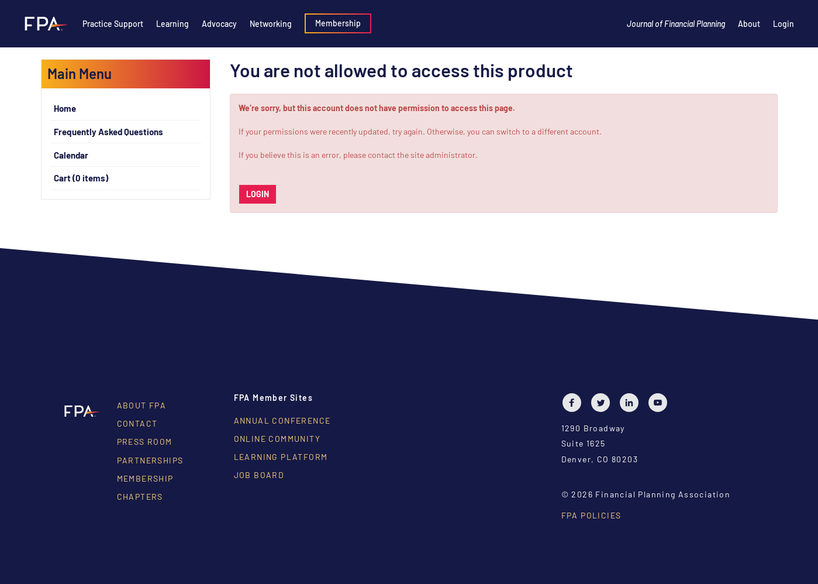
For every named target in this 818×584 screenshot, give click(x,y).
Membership (338, 23)
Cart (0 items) (81, 178)
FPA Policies (591, 515)
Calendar (71, 155)
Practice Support (112, 24)
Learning (172, 24)
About (749, 24)
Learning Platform (281, 457)
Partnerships (150, 460)
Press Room (144, 441)
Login (783, 24)
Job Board (259, 475)
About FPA (142, 405)
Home (65, 108)
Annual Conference (282, 420)
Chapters (140, 496)
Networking (271, 24)
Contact (137, 423)
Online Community (277, 439)
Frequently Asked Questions (108, 131)
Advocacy (219, 24)
